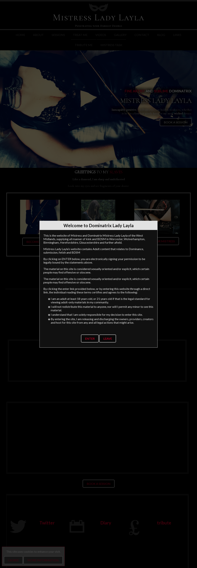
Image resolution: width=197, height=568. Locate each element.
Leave (107, 338)
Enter (90, 338)
